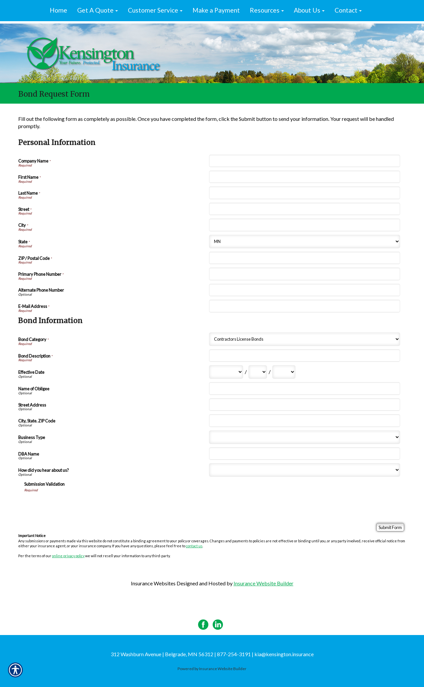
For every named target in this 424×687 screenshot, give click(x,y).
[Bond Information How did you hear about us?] (304, 470)
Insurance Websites (153, 583)
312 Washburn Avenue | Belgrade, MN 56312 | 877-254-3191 (181, 654)
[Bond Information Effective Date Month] (226, 372)
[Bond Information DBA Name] (304, 453)
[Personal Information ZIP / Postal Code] (304, 258)
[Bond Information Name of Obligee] (304, 388)
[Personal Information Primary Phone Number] (304, 274)
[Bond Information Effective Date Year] (283, 372)
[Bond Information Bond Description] (304, 355)
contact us (194, 546)
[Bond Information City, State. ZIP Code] (304, 420)
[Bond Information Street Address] (304, 404)
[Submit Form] (390, 527)
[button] (97, 10)
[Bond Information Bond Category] (304, 339)
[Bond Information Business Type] (304, 437)
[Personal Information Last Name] (304, 192)
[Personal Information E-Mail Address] (304, 306)
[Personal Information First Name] (304, 177)
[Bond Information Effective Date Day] (257, 372)
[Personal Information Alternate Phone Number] (304, 290)
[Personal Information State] (304, 241)
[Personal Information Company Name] (304, 161)
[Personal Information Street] (304, 209)
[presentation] (74, 505)
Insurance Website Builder (263, 583)
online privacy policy (68, 556)
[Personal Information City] (304, 225)
